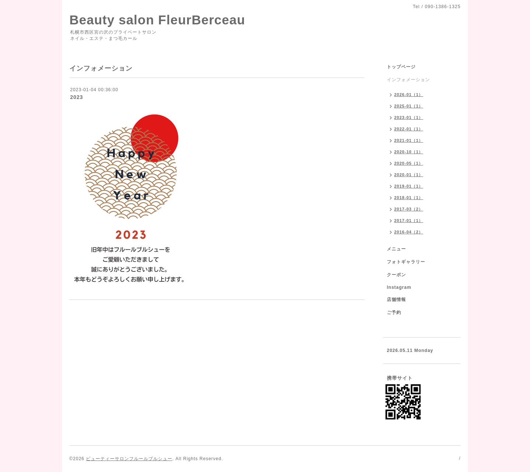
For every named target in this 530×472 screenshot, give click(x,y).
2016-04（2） (408, 232)
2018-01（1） (408, 197)
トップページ (401, 66)
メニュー (396, 249)
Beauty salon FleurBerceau (157, 20)
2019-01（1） (408, 186)
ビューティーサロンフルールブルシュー (129, 458)
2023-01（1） (408, 117)
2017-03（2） (408, 209)
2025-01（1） (408, 106)
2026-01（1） (408, 94)
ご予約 (394, 312)
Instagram (399, 287)
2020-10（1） (408, 152)
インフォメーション (408, 79)
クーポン (396, 274)
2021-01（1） (408, 140)
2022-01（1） (408, 129)
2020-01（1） (408, 174)
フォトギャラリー (406, 261)
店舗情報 (396, 299)
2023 (76, 97)
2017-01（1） (408, 220)
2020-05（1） (408, 163)
